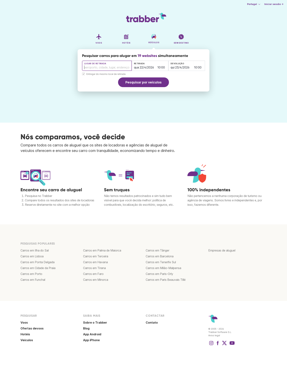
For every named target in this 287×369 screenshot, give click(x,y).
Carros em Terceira (95, 256)
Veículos (26, 340)
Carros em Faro (93, 274)
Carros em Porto (31, 274)
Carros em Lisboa (32, 256)
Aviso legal (214, 335)
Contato (152, 322)
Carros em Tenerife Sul (161, 262)
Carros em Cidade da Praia (37, 268)
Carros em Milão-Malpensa (163, 268)
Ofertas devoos (32, 328)
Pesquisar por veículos (143, 82)
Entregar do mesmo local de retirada (106, 74)
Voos (24, 322)
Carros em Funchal (32, 280)
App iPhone (91, 340)
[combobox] (107, 66)
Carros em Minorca (95, 280)
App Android (92, 334)
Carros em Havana (95, 262)
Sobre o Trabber (95, 322)
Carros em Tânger (157, 250)
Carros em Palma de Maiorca (102, 250)
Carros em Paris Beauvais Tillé (166, 280)
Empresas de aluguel (221, 250)
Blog (86, 328)
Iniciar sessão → (273, 4)
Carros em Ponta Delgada (37, 262)
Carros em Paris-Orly (159, 274)
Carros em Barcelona (160, 256)
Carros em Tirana (94, 268)
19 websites (147, 55)
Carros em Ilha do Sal (34, 250)
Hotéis (25, 334)
